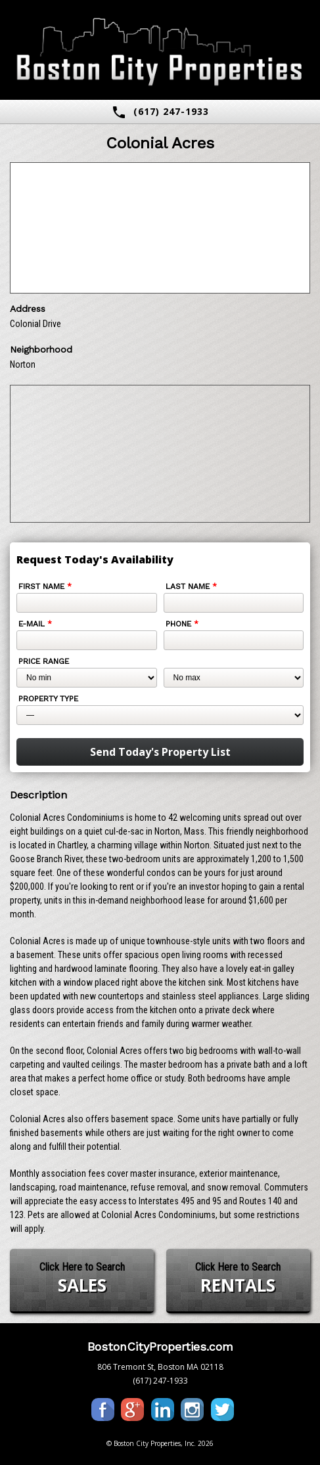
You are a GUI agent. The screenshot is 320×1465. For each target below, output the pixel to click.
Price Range (43, 661)
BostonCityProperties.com (160, 1346)
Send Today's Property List (160, 752)
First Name (45, 586)
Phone (182, 623)
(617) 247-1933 (160, 112)
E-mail (35, 623)
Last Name (191, 586)
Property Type (48, 698)
